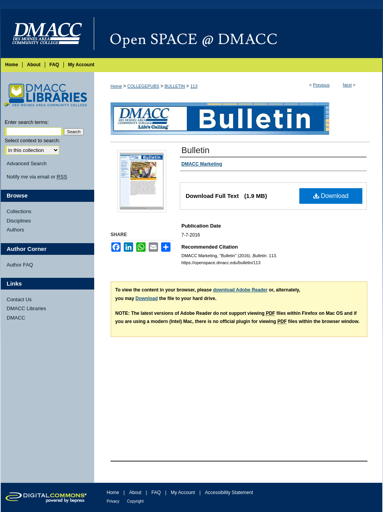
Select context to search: (32, 140)
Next (347, 85)
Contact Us (19, 299)
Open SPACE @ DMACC (238, 33)
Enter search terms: (27, 122)
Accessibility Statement (229, 492)
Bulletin (195, 150)
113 (193, 86)
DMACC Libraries (26, 308)
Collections (19, 211)
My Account (183, 492)
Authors (15, 230)
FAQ (156, 492)
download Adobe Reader (240, 290)
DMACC (16, 318)
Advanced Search (27, 163)
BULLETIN (175, 86)
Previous (321, 85)
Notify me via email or (37, 177)
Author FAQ (20, 265)
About (135, 492)
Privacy (113, 501)
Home (116, 86)
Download (331, 195)
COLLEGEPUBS (143, 86)
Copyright (135, 501)
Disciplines (19, 221)
